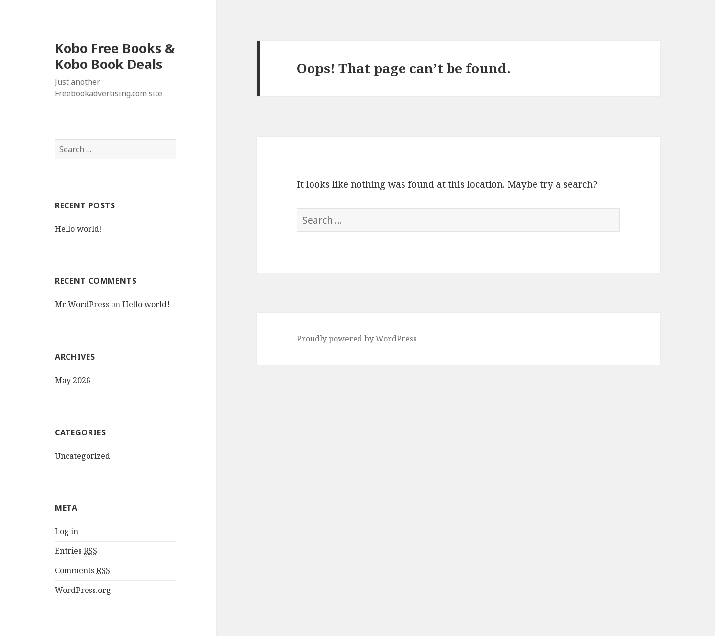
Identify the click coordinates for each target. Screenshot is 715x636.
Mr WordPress (82, 304)
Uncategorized (82, 456)
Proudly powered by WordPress (357, 338)
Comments (82, 570)
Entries (76, 551)
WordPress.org (83, 590)
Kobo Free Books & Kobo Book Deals (115, 56)
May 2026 (72, 380)
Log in (66, 531)
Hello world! (78, 229)
